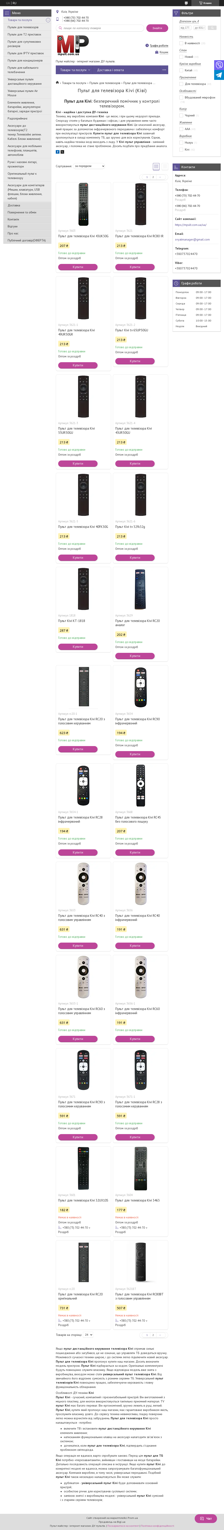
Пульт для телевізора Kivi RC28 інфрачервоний (80, 819)
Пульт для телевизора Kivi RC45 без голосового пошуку (138, 819)
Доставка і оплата (110, 70)
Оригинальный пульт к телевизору (22, 176)
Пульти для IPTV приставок (26, 53)
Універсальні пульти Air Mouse (23, 93)
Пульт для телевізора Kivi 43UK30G (83, 236)
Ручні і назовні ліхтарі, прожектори (22, 164)
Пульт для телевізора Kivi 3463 (137, 1200)
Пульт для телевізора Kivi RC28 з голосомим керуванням (138, 1104)
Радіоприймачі (17, 118)
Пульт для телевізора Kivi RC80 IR (139, 236)
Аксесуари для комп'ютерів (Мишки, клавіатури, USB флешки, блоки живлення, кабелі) (26, 191)
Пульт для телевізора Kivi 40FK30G (83, 527)
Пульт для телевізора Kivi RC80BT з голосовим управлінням (139, 1296)
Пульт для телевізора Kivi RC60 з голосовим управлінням (81, 1011)
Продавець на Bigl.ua (112, 1521)
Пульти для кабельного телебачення (23, 70)
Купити (78, 267)
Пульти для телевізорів (23, 27)
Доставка (14, 205)
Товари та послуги (20, 20)
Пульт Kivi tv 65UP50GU (131, 330)
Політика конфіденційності (157, 1525)
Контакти (13, 219)
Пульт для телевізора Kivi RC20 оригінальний (80, 1296)
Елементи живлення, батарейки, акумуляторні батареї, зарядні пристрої (25, 106)
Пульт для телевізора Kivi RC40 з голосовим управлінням (81, 917)
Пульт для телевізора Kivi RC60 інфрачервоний (137, 1011)
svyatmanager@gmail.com (192, 239)
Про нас (13, 233)
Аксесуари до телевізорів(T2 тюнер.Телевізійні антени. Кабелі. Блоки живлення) (24, 132)
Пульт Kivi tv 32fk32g (130, 527)
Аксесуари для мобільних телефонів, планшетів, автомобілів (25, 150)
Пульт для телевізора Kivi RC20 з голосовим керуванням (81, 721)
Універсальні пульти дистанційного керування (25, 81)
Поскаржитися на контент (123, 1525)
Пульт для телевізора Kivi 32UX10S (83, 1200)
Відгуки (13, 226)
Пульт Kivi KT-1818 (71, 621)
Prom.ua (133, 1517)
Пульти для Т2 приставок (24, 34)
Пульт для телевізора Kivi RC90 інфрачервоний (137, 721)
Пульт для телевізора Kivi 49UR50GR (76, 332)
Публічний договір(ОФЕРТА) (27, 240)
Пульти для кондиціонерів (25, 60)
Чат (206, 1519)
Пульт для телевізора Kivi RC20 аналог (137, 623)
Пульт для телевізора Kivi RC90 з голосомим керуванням (81, 1104)
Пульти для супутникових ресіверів (24, 44)
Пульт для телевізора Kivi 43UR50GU (133, 430)
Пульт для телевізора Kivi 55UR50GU (76, 430)
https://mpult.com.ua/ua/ (190, 225)
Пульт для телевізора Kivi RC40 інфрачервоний (137, 917)
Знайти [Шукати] (157, 28)
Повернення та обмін (22, 212)
